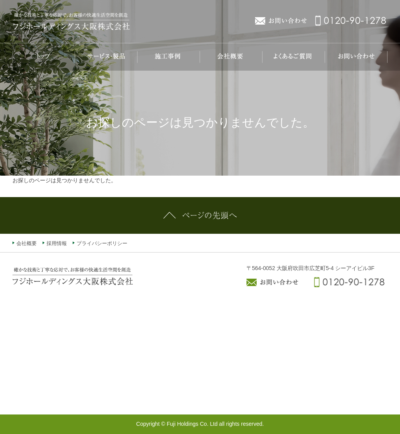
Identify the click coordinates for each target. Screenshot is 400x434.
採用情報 (56, 243)
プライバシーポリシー (102, 243)
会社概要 (26, 243)
